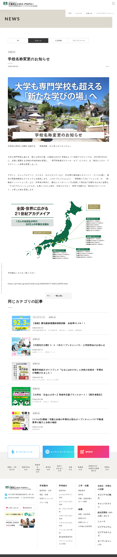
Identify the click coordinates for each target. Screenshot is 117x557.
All (18, 40)
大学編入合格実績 (85, 526)
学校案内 (44, 485)
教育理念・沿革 (45, 490)
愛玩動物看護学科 (65, 537)
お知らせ (38, 40)
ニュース (101, 521)
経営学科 (62, 490)
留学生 (80, 494)
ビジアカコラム (104, 527)
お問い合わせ (13, 508)
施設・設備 (44, 494)
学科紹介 (63, 485)
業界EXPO (82, 518)
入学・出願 (83, 485)
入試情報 (58, 40)
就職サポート (83, 522)
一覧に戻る (58, 296)
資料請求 (28, 508)
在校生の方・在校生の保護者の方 (94, 468)
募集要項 (81, 490)
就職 (80, 509)
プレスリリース (79, 40)
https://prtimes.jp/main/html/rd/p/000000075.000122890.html (38, 284)
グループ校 (44, 502)
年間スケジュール (46, 498)
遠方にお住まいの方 (59, 468)
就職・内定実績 (84, 514)
